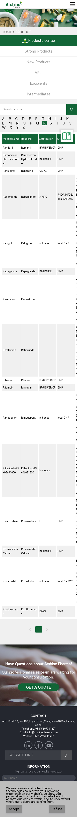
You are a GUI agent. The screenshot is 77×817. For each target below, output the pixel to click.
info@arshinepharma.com (42, 732)
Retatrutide (9, 350)
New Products (38, 62)
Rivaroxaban (10, 521)
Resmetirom (10, 299)
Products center (38, 40)
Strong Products (38, 51)
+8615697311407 (45, 728)
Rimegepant (10, 417)
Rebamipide (10, 196)
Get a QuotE (38, 687)
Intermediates (39, 94)
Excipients (38, 83)
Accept (14, 809)
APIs (38, 72)
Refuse (57, 809)
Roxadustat (9, 581)
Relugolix (8, 243)
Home (7, 32)
